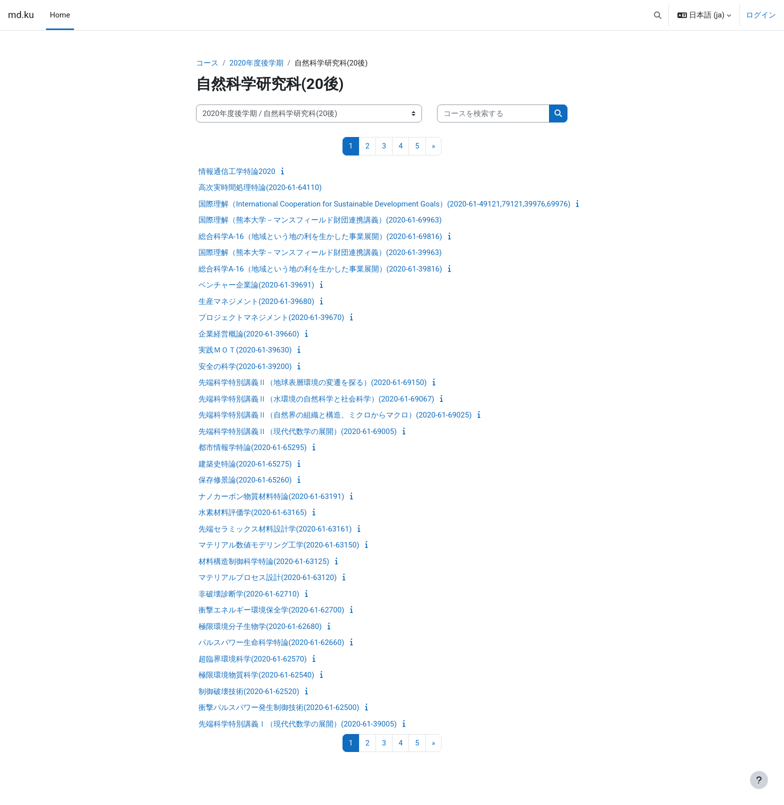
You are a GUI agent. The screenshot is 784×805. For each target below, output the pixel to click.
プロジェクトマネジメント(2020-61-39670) (271, 318)
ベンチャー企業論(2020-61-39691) (256, 285)
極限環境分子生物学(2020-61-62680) (260, 627)
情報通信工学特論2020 (237, 172)
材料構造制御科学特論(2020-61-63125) (263, 562)
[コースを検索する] (493, 114)
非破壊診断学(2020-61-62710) (248, 594)
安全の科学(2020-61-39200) (245, 367)
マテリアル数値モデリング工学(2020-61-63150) (278, 545)
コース (207, 63)
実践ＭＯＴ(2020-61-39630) (245, 350)
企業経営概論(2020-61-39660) (248, 334)
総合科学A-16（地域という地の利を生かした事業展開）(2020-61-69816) (320, 237)
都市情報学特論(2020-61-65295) (252, 448)
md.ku (21, 15)
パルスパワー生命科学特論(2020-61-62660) (271, 643)
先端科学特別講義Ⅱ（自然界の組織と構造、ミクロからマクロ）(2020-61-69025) (335, 415)
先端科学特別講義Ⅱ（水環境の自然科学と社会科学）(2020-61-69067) (316, 399)
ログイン (761, 15)
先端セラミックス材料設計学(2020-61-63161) (275, 529)
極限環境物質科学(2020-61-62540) (256, 675)
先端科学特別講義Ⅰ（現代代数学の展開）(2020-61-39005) (297, 724)
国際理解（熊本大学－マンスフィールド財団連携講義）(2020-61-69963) (320, 220)
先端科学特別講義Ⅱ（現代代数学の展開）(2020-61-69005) (297, 432)
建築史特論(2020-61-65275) (245, 464)
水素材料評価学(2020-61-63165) (252, 513)
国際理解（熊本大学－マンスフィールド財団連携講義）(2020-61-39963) (320, 253)
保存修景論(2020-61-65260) (245, 480)
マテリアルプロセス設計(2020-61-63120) (267, 578)
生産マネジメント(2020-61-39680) (256, 302)
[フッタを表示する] (759, 780)
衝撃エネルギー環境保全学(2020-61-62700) (271, 610)
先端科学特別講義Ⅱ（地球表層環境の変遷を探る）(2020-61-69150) (312, 383)
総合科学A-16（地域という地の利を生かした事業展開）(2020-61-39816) (320, 269)
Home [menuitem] (60, 15)
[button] (657, 15)
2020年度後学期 (257, 63)
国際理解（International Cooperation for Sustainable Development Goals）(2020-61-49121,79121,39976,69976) (384, 204)
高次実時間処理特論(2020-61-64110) (260, 188)
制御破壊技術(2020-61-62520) (248, 692)
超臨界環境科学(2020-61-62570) (252, 659)
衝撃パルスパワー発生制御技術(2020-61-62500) (278, 708)
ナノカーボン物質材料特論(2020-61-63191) (271, 497)
